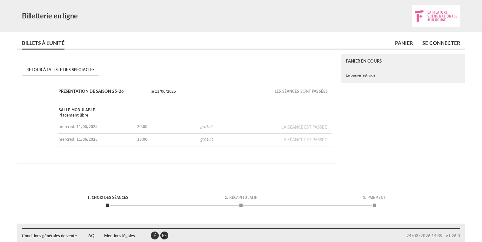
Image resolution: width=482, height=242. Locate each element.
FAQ (90, 235)
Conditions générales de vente (49, 235)
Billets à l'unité (43, 43)
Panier (404, 43)
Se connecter (441, 43)
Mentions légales (119, 235)
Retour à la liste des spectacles (60, 69)
